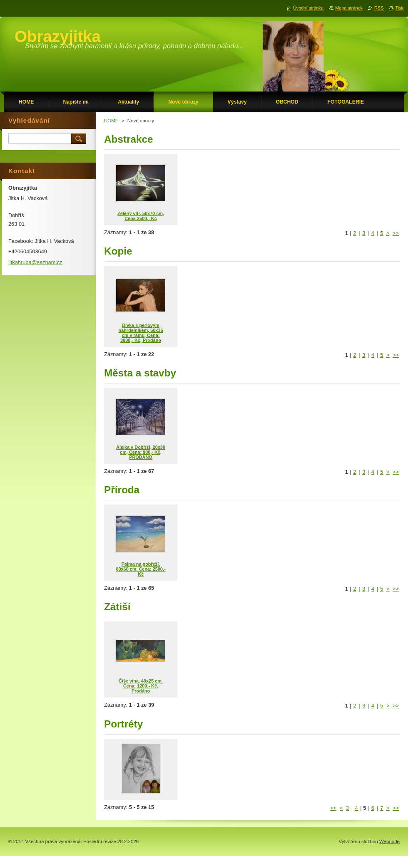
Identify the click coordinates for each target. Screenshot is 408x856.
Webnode (389, 841)
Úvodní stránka (308, 7)
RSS (378, 7)
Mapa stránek (349, 7)
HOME (111, 120)
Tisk (399, 7)
